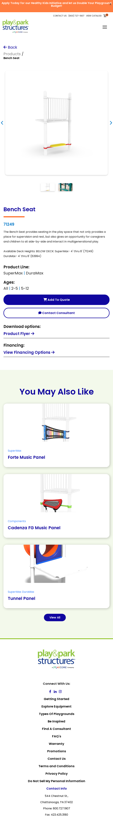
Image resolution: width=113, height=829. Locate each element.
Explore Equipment (56, 706)
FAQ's (56, 736)
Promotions (56, 751)
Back (10, 47)
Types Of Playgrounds (56, 714)
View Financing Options (29, 352)
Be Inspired (56, 721)
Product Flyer (18, 333)
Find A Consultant (56, 729)
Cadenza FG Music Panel (34, 528)
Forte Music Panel (26, 457)
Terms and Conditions (56, 766)
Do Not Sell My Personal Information (56, 781)
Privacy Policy (56, 773)
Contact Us (57, 758)
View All (54, 617)
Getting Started (56, 699)
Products (12, 54)
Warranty (56, 744)
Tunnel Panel (21, 598)
